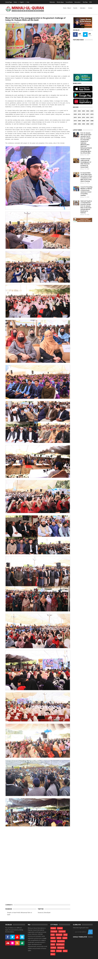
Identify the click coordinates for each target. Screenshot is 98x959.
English (22, 2)
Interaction (77, 2)
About (69, 8)
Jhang (65, 935)
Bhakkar (53, 928)
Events (75, 8)
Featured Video (78, 40)
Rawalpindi (61, 948)
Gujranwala (62, 931)
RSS (90, 2)
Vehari (65, 951)
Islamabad (59, 935)
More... (53, 954)
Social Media (69, 2)
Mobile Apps (60, 2)
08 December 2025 (14, 22)
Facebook (8, 909)
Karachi (53, 938)
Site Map (85, 2)
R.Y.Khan (53, 948)
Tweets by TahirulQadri (44, 912)
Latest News (77, 130)
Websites (52, 2)
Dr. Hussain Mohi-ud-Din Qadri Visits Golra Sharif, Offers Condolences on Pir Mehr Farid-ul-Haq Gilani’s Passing (86, 177)
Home (64, 8)
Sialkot (53, 951)
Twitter (40, 909)
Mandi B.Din (61, 941)
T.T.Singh (59, 951)
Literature (82, 8)
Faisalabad (54, 931)
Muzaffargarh (60, 944)
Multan (53, 944)
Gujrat (52, 935)
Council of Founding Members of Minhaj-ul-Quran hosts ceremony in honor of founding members (86, 191)
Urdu (27, 2)
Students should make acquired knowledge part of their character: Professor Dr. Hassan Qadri (86, 163)
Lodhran (53, 941)
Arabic (15, 2)
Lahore (59, 938)
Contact (90, 8)
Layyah (65, 938)
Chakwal (60, 928)
